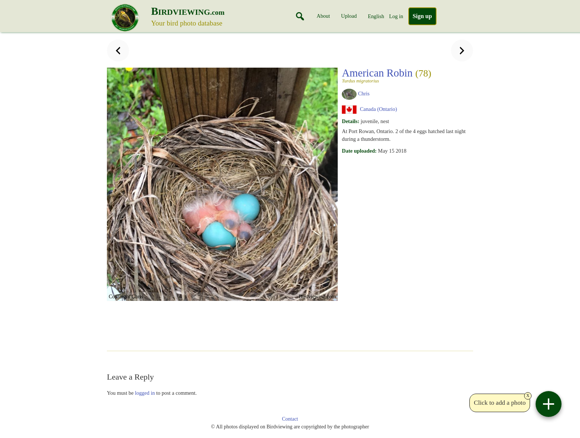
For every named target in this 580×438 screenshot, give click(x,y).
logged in (145, 393)
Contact (290, 419)
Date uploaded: (359, 151)
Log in (396, 16)
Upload (349, 16)
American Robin (405, 75)
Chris (364, 93)
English (376, 16)
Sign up (422, 16)
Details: (350, 121)
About (323, 16)
